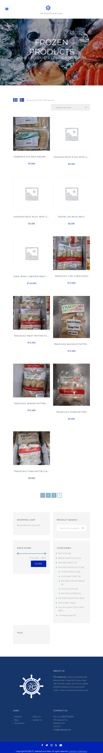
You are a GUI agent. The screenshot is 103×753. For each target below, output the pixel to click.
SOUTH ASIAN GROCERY (71, 607)
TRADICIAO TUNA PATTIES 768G (32, 471)
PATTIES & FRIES (69, 593)
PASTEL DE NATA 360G (71, 216)
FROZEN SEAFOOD (68, 598)
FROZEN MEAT (66, 562)
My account (19, 723)
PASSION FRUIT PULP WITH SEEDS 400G (77, 157)
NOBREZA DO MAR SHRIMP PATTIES (35, 156)
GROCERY (63, 602)
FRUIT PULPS (68, 589)
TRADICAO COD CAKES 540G (72, 276)
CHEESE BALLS (69, 571)
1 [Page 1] (48, 495)
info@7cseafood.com (62, 730)
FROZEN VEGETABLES (73, 581)
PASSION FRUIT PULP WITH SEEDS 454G (37, 216)
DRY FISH (63, 553)
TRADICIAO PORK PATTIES (71, 412)
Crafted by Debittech (78, 751)
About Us (37, 717)
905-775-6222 (68, 717)
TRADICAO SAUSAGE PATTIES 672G (74, 344)
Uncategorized (65, 615)
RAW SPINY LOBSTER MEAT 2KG (32, 276)
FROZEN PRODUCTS (69, 567)
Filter (38, 563)
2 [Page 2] (54, 495)
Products (40, 58)
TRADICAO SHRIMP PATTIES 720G (33, 403)
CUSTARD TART (69, 576)
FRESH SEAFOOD (67, 558)
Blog (16, 720)
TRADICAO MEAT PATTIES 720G (32, 335)
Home (22, 58)
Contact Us (37, 720)
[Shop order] (70, 107)
